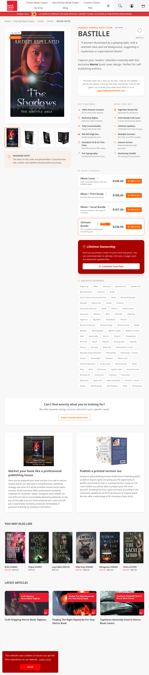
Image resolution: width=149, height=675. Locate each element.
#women (101, 292)
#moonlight (95, 358)
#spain (82, 386)
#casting (120, 303)
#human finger (106, 325)
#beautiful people (128, 297)
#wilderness (137, 386)
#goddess (97, 319)
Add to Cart (134, 181)
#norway (94, 347)
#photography (97, 330)
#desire (114, 308)
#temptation (131, 336)
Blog (65, 7)
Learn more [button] (45, 659)
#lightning (84, 286)
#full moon (101, 369)
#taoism (117, 336)
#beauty (83, 303)
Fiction (41, 21)
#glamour (84, 319)
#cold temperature (87, 364)
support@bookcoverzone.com (111, 90)
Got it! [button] (30, 667)
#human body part (87, 325)
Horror (50, 21)
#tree (125, 386)
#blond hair (96, 303)
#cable (109, 303)
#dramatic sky (121, 364)
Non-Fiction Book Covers (65, 2)
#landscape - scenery (129, 353)
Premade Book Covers (24, 21)
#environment (128, 308)
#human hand (123, 325)
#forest (83, 347)
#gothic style (116, 369)
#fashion (97, 314)
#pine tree (97, 380)
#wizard (105, 341)
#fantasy (106, 286)
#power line (136, 286)
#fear (107, 314)
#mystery (113, 375)
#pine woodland (113, 380)
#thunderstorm (86, 292)
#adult (112, 292)
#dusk (134, 364)
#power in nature (132, 330)
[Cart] (143, 6)
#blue (95, 286)
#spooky (133, 341)
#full (91, 369)
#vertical (83, 341)
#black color (123, 358)
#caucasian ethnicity (88, 308)
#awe (113, 297)
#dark (104, 308)
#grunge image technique (90, 353)
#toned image (96, 386)
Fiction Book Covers (37, 2)
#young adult (119, 341)
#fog (82, 369)
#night (137, 325)
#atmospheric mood (124, 347)
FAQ (90, 7)
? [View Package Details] (97, 178)
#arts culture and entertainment (93, 297)
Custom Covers (92, 2)
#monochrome (133, 369)
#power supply (114, 330)
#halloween (111, 319)
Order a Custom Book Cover (74, 417)
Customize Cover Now (111, 266)
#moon (83, 358)
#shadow (109, 358)
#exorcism (84, 314)
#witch (94, 341)
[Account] (131, 6)
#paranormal (120, 286)
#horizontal (111, 353)
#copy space (105, 364)
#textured (107, 347)
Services (38, 7)
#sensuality (93, 336)
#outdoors (125, 375)
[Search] (120, 6)
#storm (106, 336)
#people (83, 330)
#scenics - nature (132, 380)
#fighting (131, 314)
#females (118, 314)
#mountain (99, 375)
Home (7, 21)
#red (82, 336)
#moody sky (85, 375)
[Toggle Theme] (108, 6)
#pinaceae (84, 380)
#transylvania (112, 386)
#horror (123, 319)
